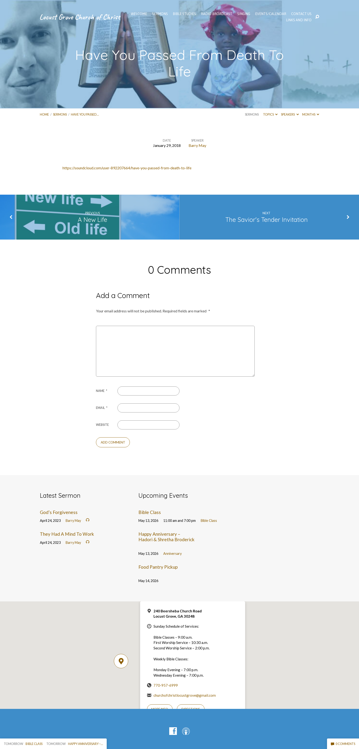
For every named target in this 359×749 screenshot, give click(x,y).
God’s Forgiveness (59, 512)
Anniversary (172, 553)
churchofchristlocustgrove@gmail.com (184, 695)
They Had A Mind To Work (67, 534)
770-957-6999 (165, 685)
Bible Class (149, 512)
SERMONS (160, 14)
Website (102, 425)
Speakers (290, 114)
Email (101, 408)
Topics (270, 114)
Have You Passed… (85, 114)
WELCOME (139, 14)
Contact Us (301, 14)
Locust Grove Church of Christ (79, 17)
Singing (243, 14)
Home (44, 114)
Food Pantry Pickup (158, 567)
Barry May (197, 145)
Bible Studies (184, 14)
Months (310, 114)
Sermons (60, 114)
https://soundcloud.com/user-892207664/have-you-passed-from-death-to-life (127, 168)
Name (101, 391)
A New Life (92, 219)
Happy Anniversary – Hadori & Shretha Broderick (166, 536)
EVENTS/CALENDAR (270, 14)
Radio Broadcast (216, 14)
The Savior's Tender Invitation (266, 219)
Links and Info (298, 20)
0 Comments (343, 744)
